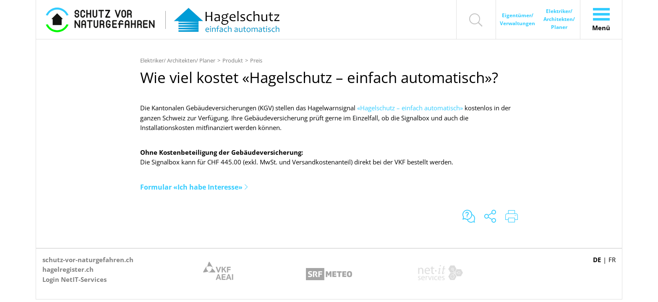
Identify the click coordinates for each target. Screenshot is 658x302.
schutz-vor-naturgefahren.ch (87, 259)
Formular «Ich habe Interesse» (191, 187)
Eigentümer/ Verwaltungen (517, 19)
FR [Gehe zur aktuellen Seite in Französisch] (612, 259)
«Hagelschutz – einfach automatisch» (410, 108)
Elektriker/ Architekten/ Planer (559, 19)
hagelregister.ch (68, 269)
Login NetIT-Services (74, 279)
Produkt (232, 60)
